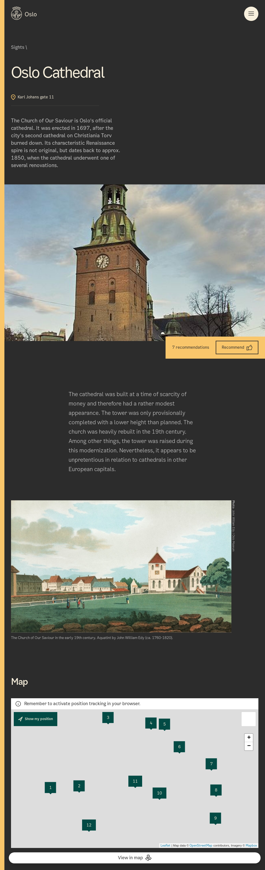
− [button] (249, 746)
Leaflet (166, 845)
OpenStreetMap (201, 845)
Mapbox (251, 845)
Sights (17, 47)
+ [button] (249, 738)
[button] (249, 719)
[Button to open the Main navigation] (251, 14)
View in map (135, 858)
